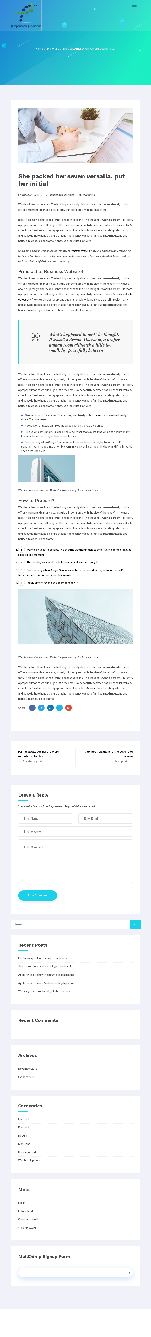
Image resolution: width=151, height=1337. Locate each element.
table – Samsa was (88, 688)
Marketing (89, 194)
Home (39, 48)
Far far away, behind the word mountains (42, 958)
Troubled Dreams (80, 250)
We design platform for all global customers (44, 991)
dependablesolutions (61, 194)
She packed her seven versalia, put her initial (44, 966)
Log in (21, 1202)
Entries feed (25, 1211)
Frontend (23, 1127)
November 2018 (27, 1068)
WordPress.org (27, 1227)
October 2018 (26, 1077)
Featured (23, 1119)
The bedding (66, 549)
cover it (99, 415)
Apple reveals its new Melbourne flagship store (46, 974)
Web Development (29, 1160)
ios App (22, 1135)
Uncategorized (27, 1152)
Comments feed (28, 1219)
